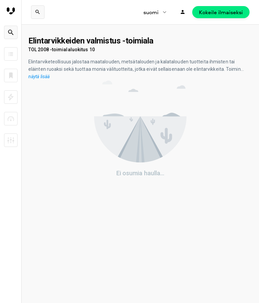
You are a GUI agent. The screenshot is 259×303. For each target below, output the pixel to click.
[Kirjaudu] (183, 12)
